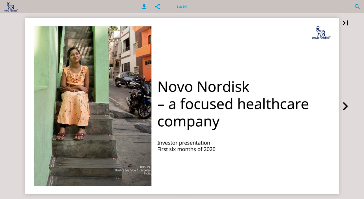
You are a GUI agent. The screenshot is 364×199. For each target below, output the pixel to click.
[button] (144, 6)
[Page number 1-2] (182, 6)
